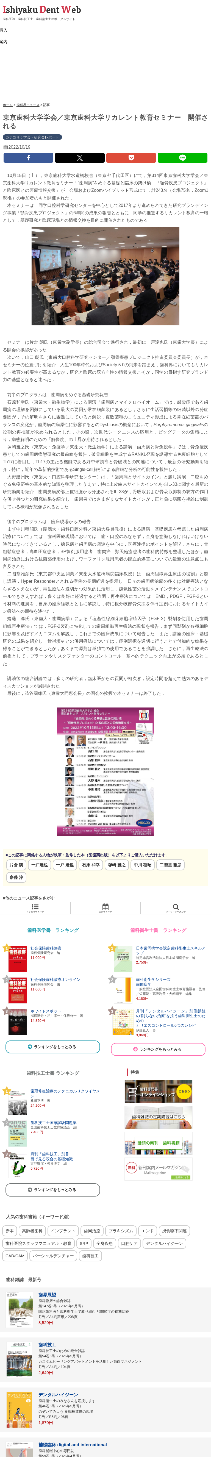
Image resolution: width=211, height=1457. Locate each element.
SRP (84, 1194)
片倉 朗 (16, 816)
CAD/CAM (14, 1207)
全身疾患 (104, 1194)
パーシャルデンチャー (53, 1207)
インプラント (63, 1182)
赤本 (9, 1182)
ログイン (27, 1447)
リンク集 (45, 1447)
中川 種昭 (142, 816)
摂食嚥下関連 (174, 1182)
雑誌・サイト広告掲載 (74, 1447)
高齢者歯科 (32, 1182)
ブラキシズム (121, 1182)
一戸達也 (39, 816)
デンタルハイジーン (164, 1194)
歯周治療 (92, 1182)
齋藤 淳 (16, 828)
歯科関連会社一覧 (110, 1447)
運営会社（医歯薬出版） (173, 1447)
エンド (147, 1182)
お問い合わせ (139, 1447)
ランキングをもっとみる (51, 998)
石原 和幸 (90, 816)
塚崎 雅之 (117, 816)
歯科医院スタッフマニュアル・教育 (38, 1194)
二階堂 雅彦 (170, 816)
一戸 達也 (65, 816)
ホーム (8, 56)
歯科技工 (90, 1207)
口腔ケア (129, 1194)
